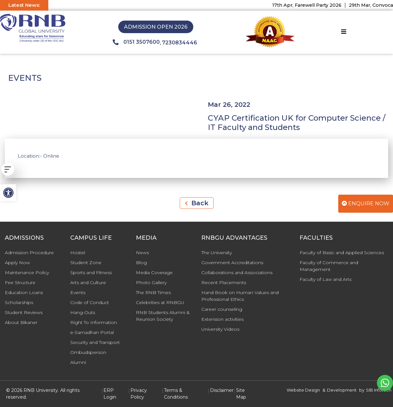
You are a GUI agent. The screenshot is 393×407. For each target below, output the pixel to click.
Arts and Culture (88, 282)
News (142, 252)
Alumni (78, 362)
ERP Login (109, 393)
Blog (141, 262)
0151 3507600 (136, 42)
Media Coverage (154, 272)
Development (342, 390)
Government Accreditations (232, 262)
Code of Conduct (89, 302)
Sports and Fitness (91, 272)
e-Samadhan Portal (92, 332)
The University (216, 252)
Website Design (303, 390)
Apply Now (17, 262)
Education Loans (24, 292)
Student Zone (85, 262)
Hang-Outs (82, 312)
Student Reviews (24, 312)
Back (196, 203)
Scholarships (19, 302)
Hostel (77, 252)
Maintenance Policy (27, 272)
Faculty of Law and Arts (325, 279)
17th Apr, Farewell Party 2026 (311, 5)
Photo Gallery (151, 282)
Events (77, 292)
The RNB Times (153, 292)
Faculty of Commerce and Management (329, 266)
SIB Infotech (378, 390)
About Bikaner (21, 322)
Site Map (241, 393)
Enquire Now (365, 203)
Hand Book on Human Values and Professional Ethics (240, 296)
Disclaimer (222, 390)
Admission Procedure (29, 252)
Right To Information (93, 322)
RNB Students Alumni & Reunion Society (163, 316)
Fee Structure (20, 282)
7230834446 (179, 43)
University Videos (220, 329)
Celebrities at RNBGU (160, 302)
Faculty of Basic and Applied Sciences (342, 252)
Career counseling (221, 309)
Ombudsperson (88, 352)
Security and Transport (95, 342)
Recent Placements (223, 282)
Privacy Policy (138, 393)
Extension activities (222, 319)
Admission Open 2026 (155, 27)
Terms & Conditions (176, 393)
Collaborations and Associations (237, 272)
